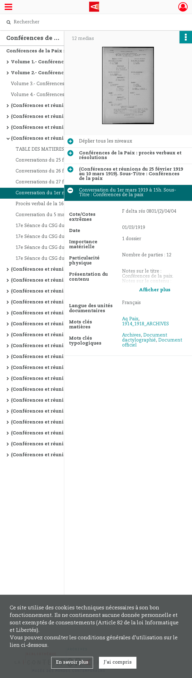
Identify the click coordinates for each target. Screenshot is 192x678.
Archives (131, 335)
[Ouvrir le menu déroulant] (8, 7)
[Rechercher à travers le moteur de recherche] (90, 22)
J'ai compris (118, 662)
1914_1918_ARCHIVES (145, 324)
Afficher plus (154, 290)
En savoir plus (72, 662)
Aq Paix (130, 319)
